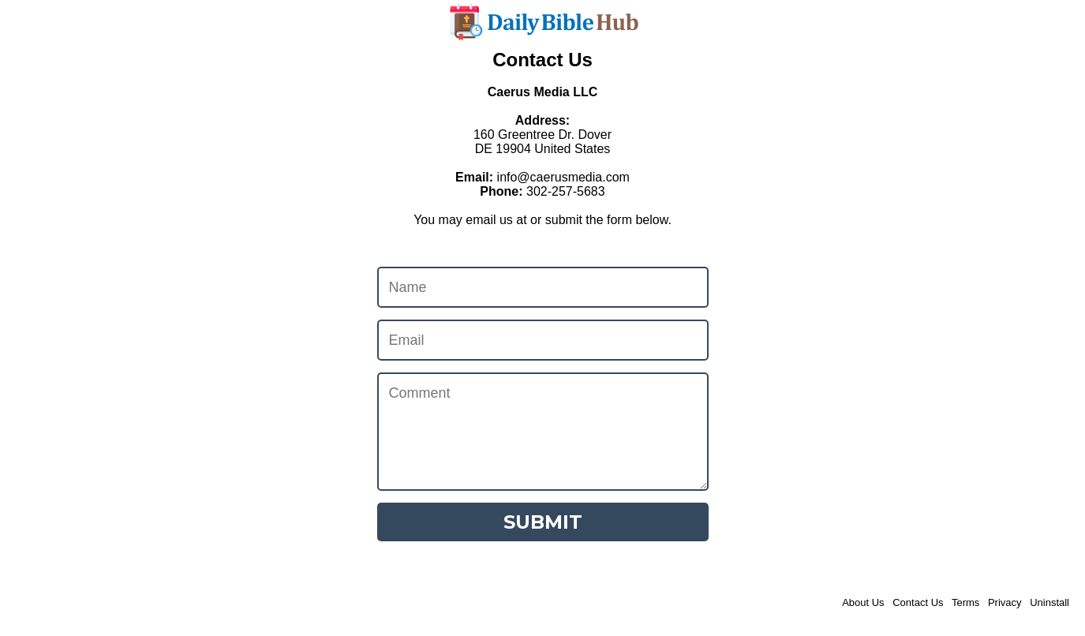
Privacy (1005, 602)
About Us (863, 602)
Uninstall (1049, 602)
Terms (965, 602)
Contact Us (917, 602)
